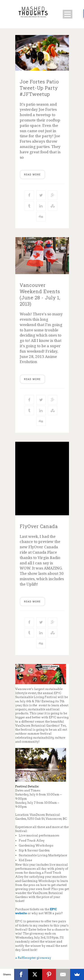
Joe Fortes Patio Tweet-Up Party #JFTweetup (39, 87)
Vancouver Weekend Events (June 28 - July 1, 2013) (40, 294)
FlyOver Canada (39, 526)
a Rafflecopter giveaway (33, 957)
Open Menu (67, 14)
